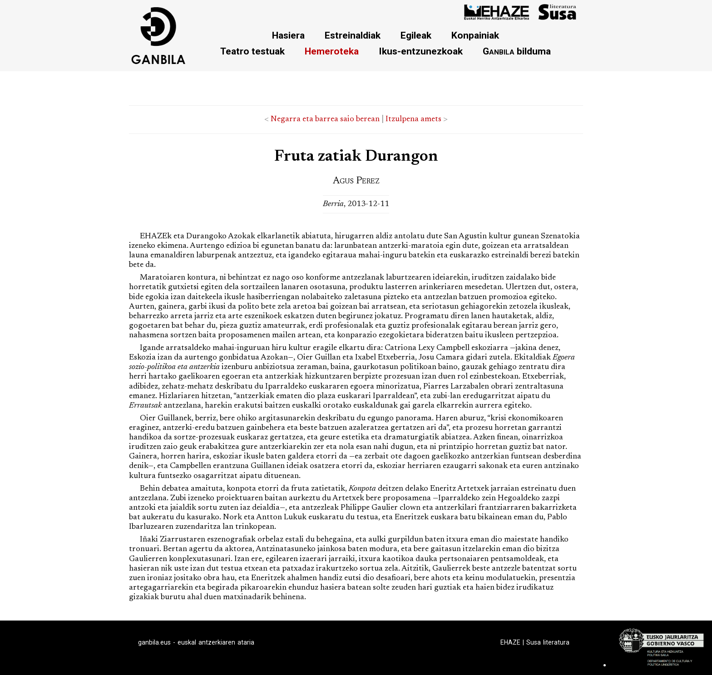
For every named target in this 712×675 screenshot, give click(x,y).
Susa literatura (547, 642)
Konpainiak (475, 35)
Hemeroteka (332, 51)
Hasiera (288, 35)
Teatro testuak (252, 51)
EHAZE (510, 642)
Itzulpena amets (413, 119)
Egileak (415, 35)
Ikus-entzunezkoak (421, 51)
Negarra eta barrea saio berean (325, 119)
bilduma (517, 51)
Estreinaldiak (353, 35)
